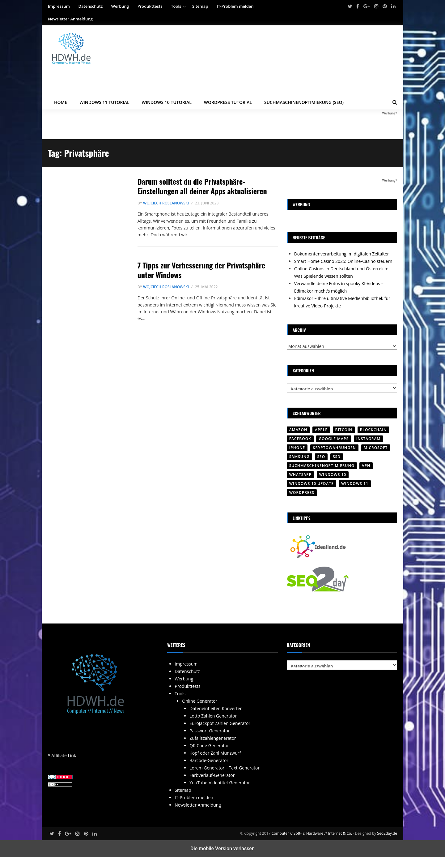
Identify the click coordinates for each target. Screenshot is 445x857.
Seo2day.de (387, 833)
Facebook (300, 438)
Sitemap (200, 6)
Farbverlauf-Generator (212, 775)
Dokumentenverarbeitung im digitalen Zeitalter (341, 254)
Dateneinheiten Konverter (215, 708)
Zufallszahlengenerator (212, 738)
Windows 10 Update (311, 483)
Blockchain (373, 429)
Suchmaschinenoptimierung (321, 465)
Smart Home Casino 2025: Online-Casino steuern (343, 261)
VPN (366, 465)
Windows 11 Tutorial (104, 102)
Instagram (368, 438)
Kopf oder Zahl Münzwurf (215, 753)
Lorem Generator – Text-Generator (224, 768)
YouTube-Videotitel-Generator (219, 783)
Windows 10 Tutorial (167, 102)
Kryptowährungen (334, 447)
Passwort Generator (209, 731)
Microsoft (376, 447)
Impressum (59, 6)
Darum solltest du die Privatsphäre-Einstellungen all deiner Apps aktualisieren (202, 186)
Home (60, 102)
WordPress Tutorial (228, 102)
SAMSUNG (299, 456)
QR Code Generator (209, 745)
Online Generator (199, 701)
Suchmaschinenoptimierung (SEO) (304, 102)
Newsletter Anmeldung (70, 19)
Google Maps (334, 438)
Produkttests (150, 6)
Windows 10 (332, 474)
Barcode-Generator (208, 760)
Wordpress (301, 492)
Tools (176, 6)
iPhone (297, 447)
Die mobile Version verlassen (222, 848)
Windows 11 (354, 483)
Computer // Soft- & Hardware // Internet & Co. (311, 833)
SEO (321, 456)
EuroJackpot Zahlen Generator (219, 723)
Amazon (298, 429)
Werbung (120, 6)
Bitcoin (343, 429)
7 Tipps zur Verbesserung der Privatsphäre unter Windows (201, 269)
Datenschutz (90, 6)
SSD (337, 456)
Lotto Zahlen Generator (213, 716)
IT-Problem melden (235, 6)
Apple (321, 429)
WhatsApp (300, 474)
